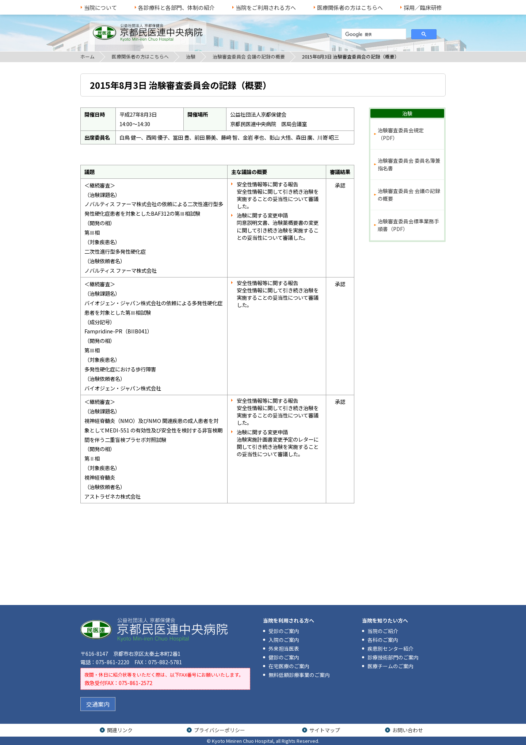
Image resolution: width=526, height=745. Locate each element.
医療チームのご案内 (390, 666)
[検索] (373, 34)
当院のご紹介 (382, 631)
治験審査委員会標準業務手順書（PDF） (408, 225)
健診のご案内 (283, 657)
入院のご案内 (283, 639)
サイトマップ (324, 730)
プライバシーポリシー (219, 730)
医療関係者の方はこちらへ (350, 7)
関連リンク (120, 730)
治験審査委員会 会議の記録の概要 (249, 56)
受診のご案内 (283, 631)
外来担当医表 (283, 648)
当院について (100, 7)
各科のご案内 (382, 639)
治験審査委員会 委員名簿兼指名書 (409, 164)
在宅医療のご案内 (288, 666)
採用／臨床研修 (423, 7)
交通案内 (98, 704)
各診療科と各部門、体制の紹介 (176, 7)
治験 (190, 56)
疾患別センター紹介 (390, 648)
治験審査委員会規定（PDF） (401, 133)
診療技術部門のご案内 (393, 657)
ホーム (87, 56)
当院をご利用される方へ (266, 7)
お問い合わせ (407, 730)
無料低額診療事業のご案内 (299, 674)
